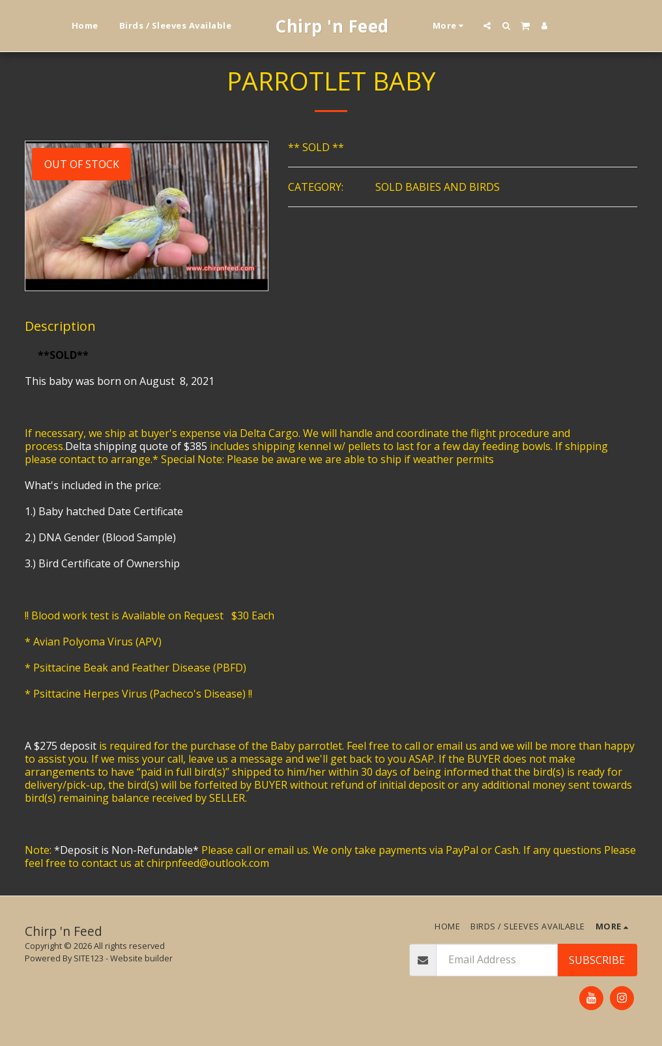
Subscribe (597, 960)
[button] (487, 25)
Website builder (141, 958)
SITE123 (89, 958)
